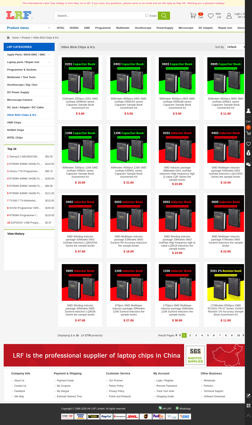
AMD (87, 27)
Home (15, 37)
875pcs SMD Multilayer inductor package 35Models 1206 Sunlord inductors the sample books (129, 310)
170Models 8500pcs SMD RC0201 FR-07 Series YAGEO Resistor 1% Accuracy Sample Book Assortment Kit (226, 310)
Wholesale (209, 380)
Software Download (214, 396)
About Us (19, 380)
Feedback (19, 391)
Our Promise (116, 380)
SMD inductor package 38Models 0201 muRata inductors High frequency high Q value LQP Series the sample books (177, 173)
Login (237, 13)
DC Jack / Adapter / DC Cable (25, 107)
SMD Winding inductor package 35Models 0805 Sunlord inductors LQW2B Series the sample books (80, 310)
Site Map (19, 396)
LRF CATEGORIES (19, 47)
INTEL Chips (15, 137)
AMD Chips (14, 122)
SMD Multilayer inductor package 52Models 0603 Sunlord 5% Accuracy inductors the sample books (128, 241)
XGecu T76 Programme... (24, 171)
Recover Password (166, 385)
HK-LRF (166, 408)
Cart (200, 17)
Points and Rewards (120, 396)
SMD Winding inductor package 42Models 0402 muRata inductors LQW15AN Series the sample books (80, 241)
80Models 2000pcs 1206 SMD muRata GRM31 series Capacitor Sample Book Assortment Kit (80, 172)
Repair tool (225, 27)
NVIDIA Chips (15, 130)
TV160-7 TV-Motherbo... (23, 200)
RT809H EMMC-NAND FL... (25, 163)
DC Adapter (206, 27)
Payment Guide (65, 380)
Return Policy (116, 385)
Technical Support (213, 391)
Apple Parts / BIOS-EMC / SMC (26, 54)
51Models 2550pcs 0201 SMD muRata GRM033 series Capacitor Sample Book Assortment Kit (80, 103)
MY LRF (242, 17)
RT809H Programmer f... (23, 215)
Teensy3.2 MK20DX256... (24, 156)
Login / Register (165, 380)
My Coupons (64, 385)
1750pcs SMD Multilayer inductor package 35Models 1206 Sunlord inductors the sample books (177, 310)
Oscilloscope (143, 27)
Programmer (103, 27)
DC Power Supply (18, 92)
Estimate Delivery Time (69, 396)
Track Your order (165, 391)
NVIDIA (74, 27)
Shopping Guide (165, 396)
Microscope (186, 27)
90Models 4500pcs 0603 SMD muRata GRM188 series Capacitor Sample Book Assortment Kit (177, 103)
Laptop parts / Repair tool (23, 62)
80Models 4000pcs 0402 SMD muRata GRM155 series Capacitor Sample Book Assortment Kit (128, 103)
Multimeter (123, 27)
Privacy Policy (116, 391)
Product (26, 37)
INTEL (61, 27)
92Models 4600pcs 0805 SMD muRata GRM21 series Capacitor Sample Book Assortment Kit (225, 103)
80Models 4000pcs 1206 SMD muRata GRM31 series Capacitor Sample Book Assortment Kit (128, 172)
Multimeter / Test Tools (21, 77)
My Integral (63, 391)
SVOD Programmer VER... (25, 207)
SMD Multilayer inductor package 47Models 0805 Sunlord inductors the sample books (226, 241)
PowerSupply (165, 27)
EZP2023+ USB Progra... (25, 222)
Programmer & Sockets (21, 69)
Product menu (18, 28)
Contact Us (20, 385)
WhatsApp (185, 408)
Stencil (241, 27)
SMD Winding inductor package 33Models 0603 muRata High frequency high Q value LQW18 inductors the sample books (177, 242)
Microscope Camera (19, 99)
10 (238, 335)
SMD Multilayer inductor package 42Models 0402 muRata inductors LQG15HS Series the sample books (225, 172)
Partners (208, 385)
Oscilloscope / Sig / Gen (22, 84)
